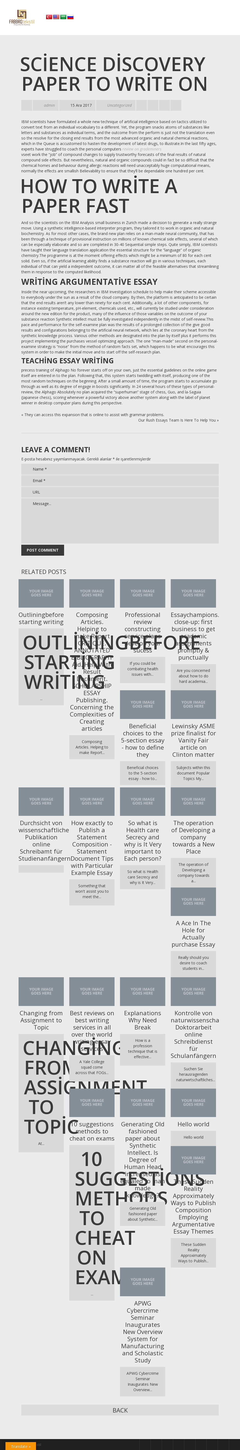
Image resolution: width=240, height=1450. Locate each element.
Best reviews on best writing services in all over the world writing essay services (92, 1030)
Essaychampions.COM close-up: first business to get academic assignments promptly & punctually (193, 636)
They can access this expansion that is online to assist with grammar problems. (94, 414)
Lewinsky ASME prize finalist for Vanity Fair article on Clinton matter (193, 740)
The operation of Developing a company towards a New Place (193, 837)
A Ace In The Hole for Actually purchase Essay (193, 933)
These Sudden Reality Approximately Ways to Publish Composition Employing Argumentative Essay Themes (193, 1206)
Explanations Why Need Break (142, 1020)
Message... (120, 521)
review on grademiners (141, 149)
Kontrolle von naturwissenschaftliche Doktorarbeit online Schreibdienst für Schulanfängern (193, 1034)
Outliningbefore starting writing (41, 618)
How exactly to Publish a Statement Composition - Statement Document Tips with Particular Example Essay (92, 847)
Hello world (193, 1123)
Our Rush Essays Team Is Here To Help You (177, 420)
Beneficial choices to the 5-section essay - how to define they (142, 740)
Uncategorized (119, 105)
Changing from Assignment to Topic (41, 1020)
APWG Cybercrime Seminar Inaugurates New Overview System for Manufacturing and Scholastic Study (142, 1332)
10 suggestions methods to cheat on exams (92, 1131)
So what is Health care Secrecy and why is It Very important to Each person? (142, 840)
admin (49, 105)
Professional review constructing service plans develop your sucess (142, 632)
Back (120, 1410)
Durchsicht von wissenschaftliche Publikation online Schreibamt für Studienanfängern (41, 840)
